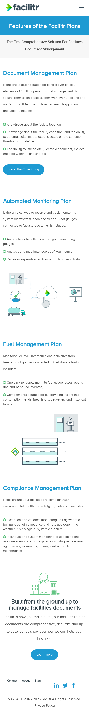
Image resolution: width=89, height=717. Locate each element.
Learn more (44, 654)
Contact (12, 680)
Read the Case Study (24, 169)
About (26, 680)
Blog (38, 680)
